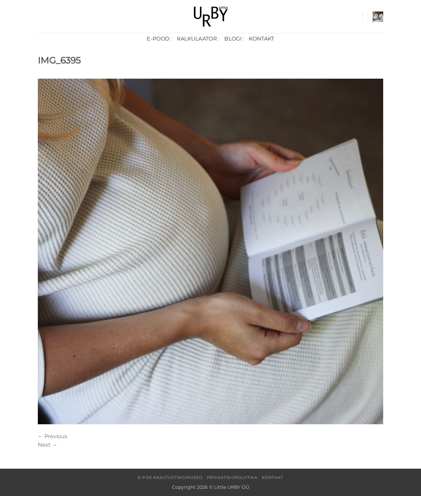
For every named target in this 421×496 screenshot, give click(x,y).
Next (47, 445)
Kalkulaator (197, 39)
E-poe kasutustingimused (170, 477)
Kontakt (261, 39)
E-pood (158, 39)
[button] (378, 16)
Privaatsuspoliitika (232, 477)
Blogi (233, 39)
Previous (52, 436)
